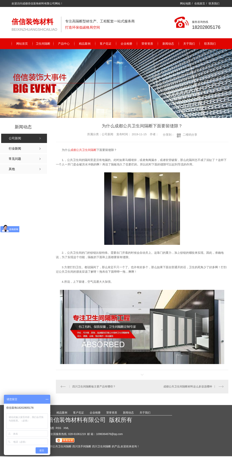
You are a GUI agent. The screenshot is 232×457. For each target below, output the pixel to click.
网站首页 (22, 43)
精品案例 (84, 43)
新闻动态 (168, 43)
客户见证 (105, 43)
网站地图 (185, 3)
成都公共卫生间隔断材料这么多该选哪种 (187, 386)
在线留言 (199, 3)
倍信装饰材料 (32, 22)
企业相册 (126, 43)
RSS (59, 428)
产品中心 (64, 43)
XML (66, 428)
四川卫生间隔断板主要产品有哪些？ (94, 386)
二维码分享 (190, 134)
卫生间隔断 (43, 43)
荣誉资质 (147, 43)
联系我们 (214, 3)
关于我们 (189, 43)
